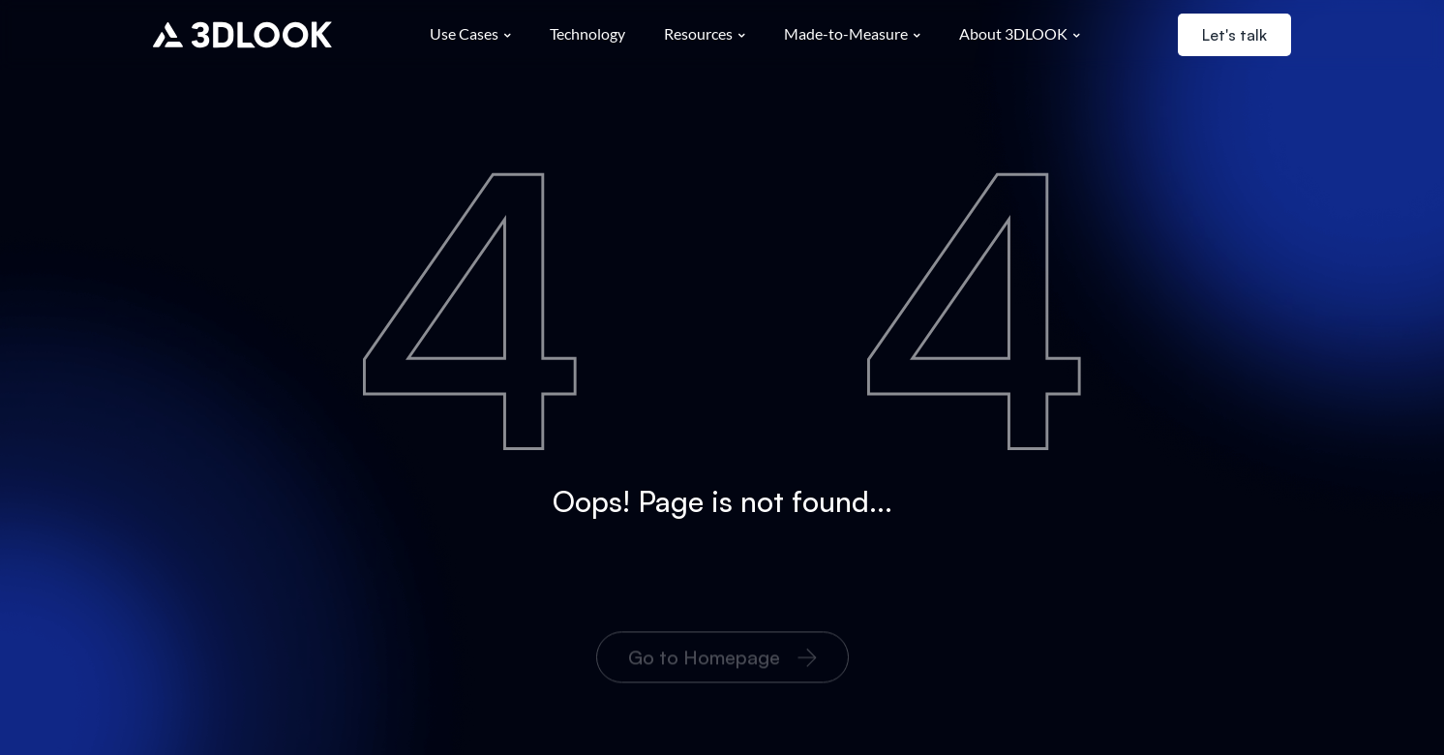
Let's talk (1234, 35)
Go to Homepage (722, 672)
